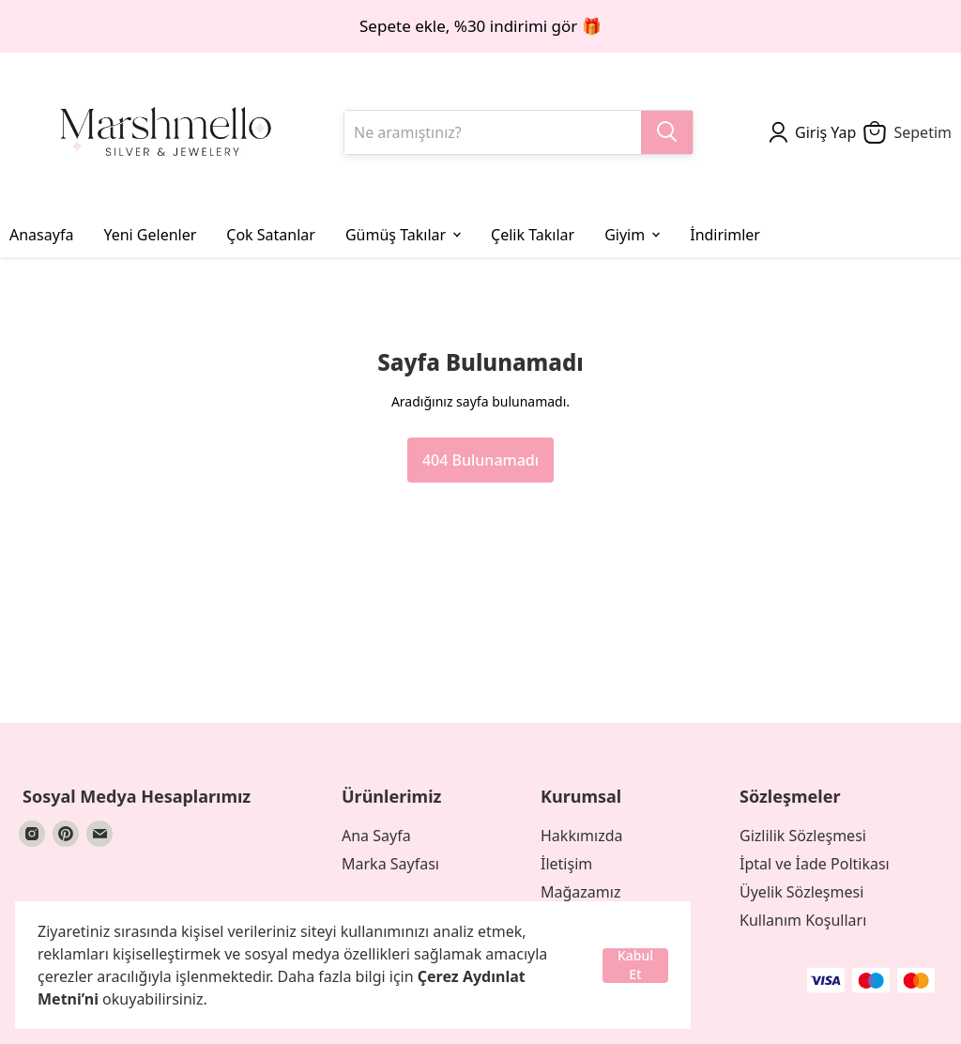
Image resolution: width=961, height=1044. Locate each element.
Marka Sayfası (390, 863)
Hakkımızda (581, 835)
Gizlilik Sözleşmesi (803, 835)
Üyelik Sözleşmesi (801, 892)
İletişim (566, 863)
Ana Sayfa (376, 835)
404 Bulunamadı (480, 460)
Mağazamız (580, 892)
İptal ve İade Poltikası (815, 863)
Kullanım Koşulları (803, 920)
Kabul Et (635, 965)
